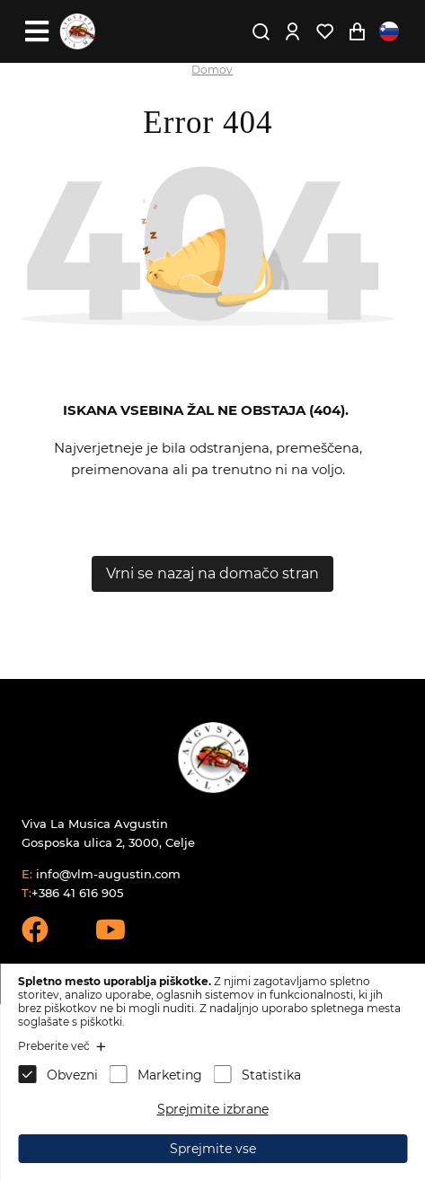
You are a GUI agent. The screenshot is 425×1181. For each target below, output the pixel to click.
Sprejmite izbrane (213, 1109)
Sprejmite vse (213, 1149)
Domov (212, 69)
